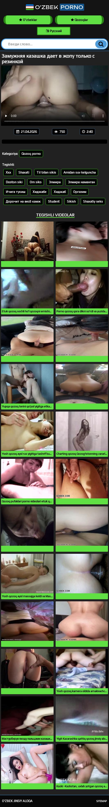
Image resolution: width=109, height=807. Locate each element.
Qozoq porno (31, 154)
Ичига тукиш (15, 192)
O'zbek (54, 7)
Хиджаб (60, 192)
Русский (54, 31)
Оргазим (79, 192)
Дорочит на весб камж (23, 201)
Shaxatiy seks (93, 201)
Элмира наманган (81, 182)
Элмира (55, 182)
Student (54, 201)
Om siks (35, 182)
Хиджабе (39, 192)
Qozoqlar (79, 20)
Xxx (8, 172)
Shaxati (23, 172)
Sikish (71, 201)
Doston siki (14, 182)
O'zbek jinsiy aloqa (17, 801)
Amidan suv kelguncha (79, 172)
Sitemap (101, 801)
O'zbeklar (28, 20)
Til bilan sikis (46, 172)
